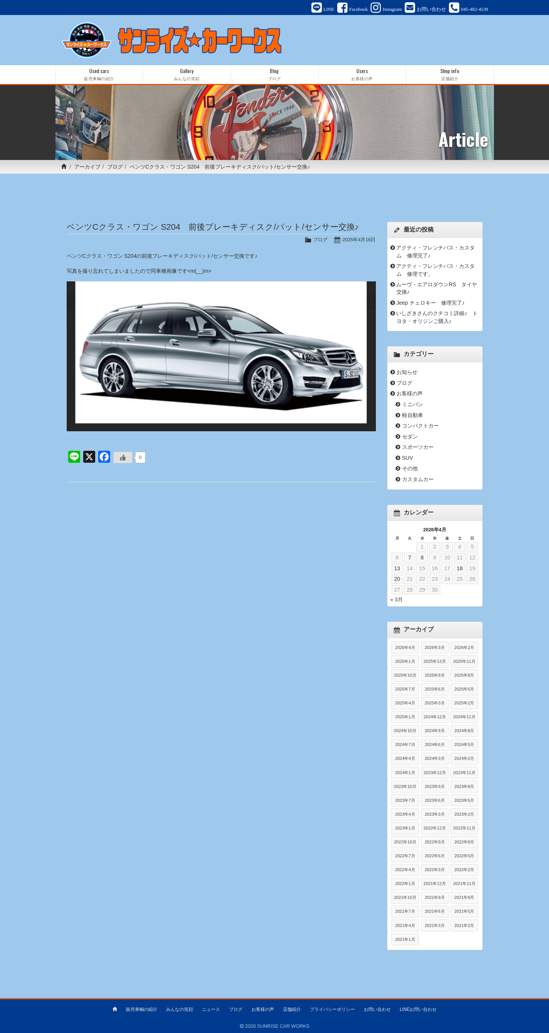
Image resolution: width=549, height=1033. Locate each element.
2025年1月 (405, 717)
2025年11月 (464, 661)
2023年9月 (434, 786)
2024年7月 (405, 744)
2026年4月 (405, 647)
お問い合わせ (377, 1009)
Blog (274, 74)
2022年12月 (434, 828)
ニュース (211, 1009)
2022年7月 (405, 856)
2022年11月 (464, 828)
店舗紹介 (292, 1009)
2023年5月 (464, 800)
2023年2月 (464, 814)
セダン (410, 437)
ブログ (115, 167)
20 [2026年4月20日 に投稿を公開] (397, 579)
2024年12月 (434, 717)
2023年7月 (405, 800)
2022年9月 (434, 842)
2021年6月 (434, 911)
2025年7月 (405, 689)
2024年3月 (434, 758)
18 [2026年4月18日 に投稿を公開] (460, 568)
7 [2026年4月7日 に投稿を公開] (409, 558)
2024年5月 (464, 744)
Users (362, 74)
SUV (407, 458)
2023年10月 (405, 786)
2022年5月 (464, 856)
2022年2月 (464, 869)
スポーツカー (418, 447)
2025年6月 (434, 689)
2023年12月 (434, 772)
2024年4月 (405, 758)
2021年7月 (405, 911)
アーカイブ (87, 167)
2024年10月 (405, 730)
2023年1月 (405, 828)
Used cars (99, 74)
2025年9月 (434, 675)
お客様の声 (409, 393)
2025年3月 (434, 703)
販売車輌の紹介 (141, 1009)
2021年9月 (434, 897)
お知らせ (406, 372)
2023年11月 (464, 772)
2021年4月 (405, 925)
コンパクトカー (420, 426)
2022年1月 (405, 883)
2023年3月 (434, 814)
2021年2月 (464, 925)
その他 (410, 468)
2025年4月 (405, 703)
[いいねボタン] (123, 457)
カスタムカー (418, 479)
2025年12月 (434, 661)
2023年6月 (434, 800)
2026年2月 (464, 647)
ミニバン (412, 404)
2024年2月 (464, 758)
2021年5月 (464, 911)
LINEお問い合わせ (418, 1009)
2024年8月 (464, 730)
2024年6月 (434, 744)
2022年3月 (434, 869)
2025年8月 (464, 675)
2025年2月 (464, 703)
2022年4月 (405, 869)
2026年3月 (434, 647)
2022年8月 (464, 842)
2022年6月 (434, 856)
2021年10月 (405, 897)
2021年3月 (434, 925)
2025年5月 (464, 689)
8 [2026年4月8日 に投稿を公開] (422, 558)
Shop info (450, 74)
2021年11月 (464, 883)
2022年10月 (405, 842)
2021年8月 (464, 897)
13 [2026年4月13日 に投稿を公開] (397, 568)
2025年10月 (405, 675)
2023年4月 (405, 814)
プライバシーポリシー (332, 1009)
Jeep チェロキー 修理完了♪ (430, 303)
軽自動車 (412, 415)
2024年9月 (434, 730)
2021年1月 (405, 939)
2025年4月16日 (359, 239)
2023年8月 (464, 786)
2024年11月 (464, 717)
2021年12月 (434, 883)
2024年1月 (405, 772)
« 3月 (396, 599)
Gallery (187, 74)
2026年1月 (405, 661)
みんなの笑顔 (179, 1009)
